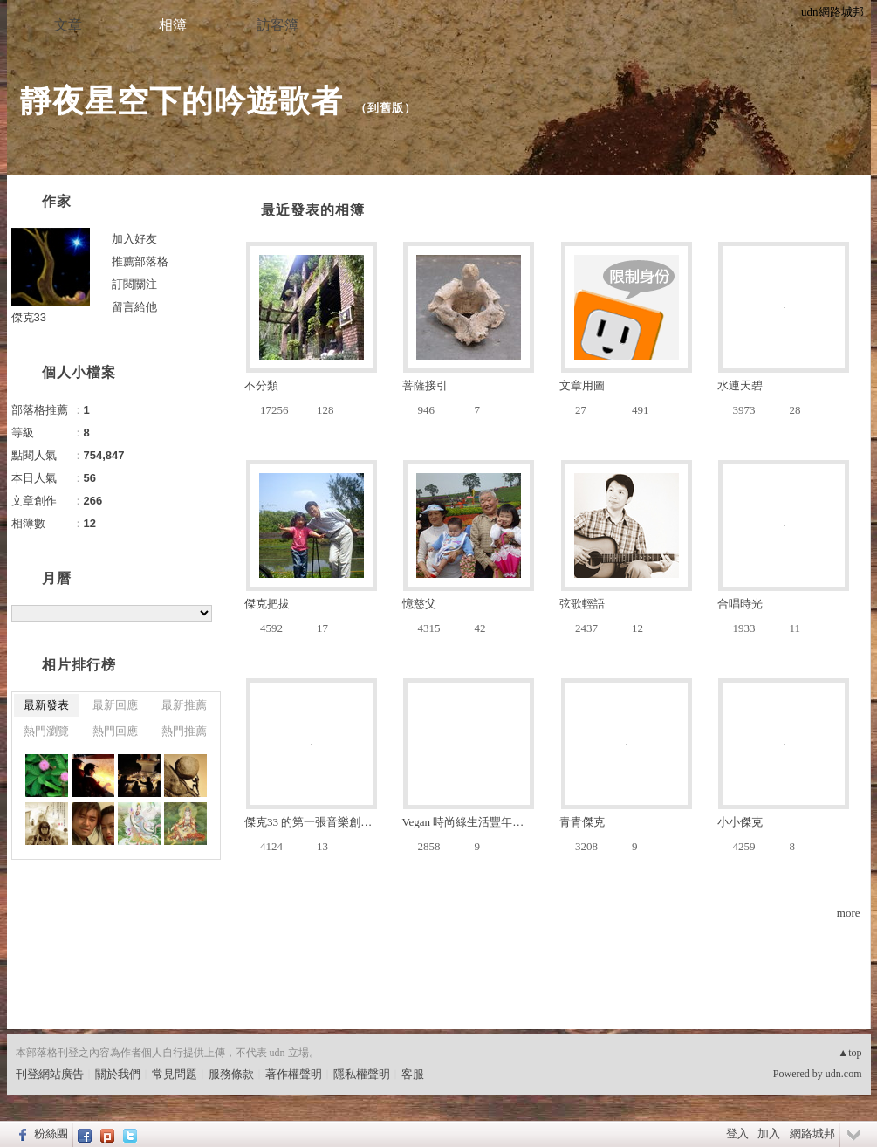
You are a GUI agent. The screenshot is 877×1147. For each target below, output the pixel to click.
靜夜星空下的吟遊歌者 (181, 101)
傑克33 (28, 317)
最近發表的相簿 (313, 210)
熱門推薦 (184, 731)
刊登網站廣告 (50, 1074)
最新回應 (115, 704)
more (848, 912)
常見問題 (174, 1074)
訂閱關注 (134, 284)
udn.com (844, 1074)
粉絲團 (51, 1133)
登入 (737, 1133)
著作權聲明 (293, 1074)
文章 (68, 24)
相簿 (173, 24)
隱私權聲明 (361, 1074)
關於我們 (117, 1074)
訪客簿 (277, 24)
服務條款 (231, 1074)
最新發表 (46, 704)
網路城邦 (812, 1133)
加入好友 (134, 238)
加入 (768, 1133)
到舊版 (385, 107)
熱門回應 (115, 731)
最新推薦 (184, 704)
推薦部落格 (140, 261)
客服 (412, 1074)
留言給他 (134, 306)
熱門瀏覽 (46, 731)
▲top (849, 1053)
